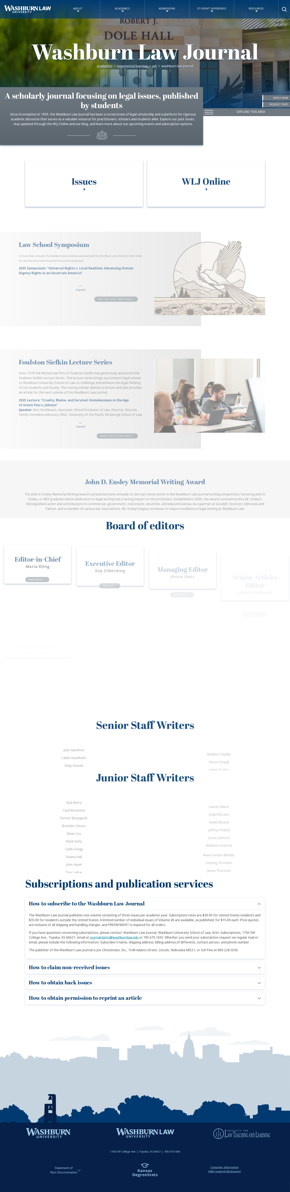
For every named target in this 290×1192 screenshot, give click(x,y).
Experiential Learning (132, 66)
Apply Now (280, 98)
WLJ (154, 66)
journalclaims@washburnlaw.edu (114, 935)
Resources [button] (256, 9)
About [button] (77, 9)
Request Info (278, 104)
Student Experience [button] (211, 9)
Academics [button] (122, 9)
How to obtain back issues (60, 981)
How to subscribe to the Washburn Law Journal (87, 901)
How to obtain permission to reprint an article (85, 996)
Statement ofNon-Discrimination (63, 1167)
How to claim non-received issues (69, 965)
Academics (104, 66)
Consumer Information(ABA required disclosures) (224, 1167)
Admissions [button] (167, 9)
